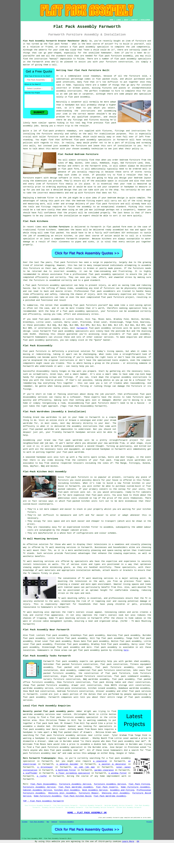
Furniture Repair (89, 793)
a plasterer (100, 761)
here (126, 650)
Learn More (128, 841)
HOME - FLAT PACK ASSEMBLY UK (87, 812)
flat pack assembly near (37, 729)
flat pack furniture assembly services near (67, 735)
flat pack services (140, 691)
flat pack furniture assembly (116, 56)
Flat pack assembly (105, 647)
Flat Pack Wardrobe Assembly (76, 787)
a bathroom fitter (66, 770)
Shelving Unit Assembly (62, 793)
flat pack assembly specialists (70, 331)
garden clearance (104, 770)
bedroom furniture (130, 160)
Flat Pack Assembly (37, 822)
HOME (111, 20)
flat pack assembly (84, 47)
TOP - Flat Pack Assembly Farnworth (43, 801)
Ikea (147, 163)
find (31, 635)
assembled (118, 230)
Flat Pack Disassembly (43, 784)
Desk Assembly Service (95, 790)
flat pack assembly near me (128, 741)
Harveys (62, 166)
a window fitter (118, 773)
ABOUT (126, 20)
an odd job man (84, 767)
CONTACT (134, 20)
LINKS (118, 20)
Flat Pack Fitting (139, 784)
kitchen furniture (59, 227)
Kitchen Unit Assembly (67, 790)
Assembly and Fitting (122, 790)
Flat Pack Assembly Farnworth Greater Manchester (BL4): (55, 41)
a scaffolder (30, 773)
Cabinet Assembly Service (37, 790)
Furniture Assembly (66, 822)
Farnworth (82, 328)
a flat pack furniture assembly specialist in (74, 717)
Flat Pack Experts (107, 787)
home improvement (110, 776)
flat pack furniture (66, 262)
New (48, 822)
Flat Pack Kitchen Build (77, 796)
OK (138, 841)
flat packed (57, 233)
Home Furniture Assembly (135, 787)
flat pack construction (114, 664)
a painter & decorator (112, 764)
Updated (54, 822)
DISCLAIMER (145, 20)
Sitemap (24, 822)
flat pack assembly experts (72, 661)
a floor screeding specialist (73, 773)
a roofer (42, 776)
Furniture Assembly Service (75, 784)
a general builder (67, 764)
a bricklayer (45, 767)
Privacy (149, 822)
